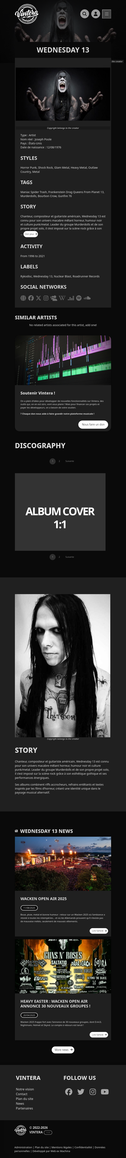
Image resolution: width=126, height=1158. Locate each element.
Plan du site (24, 1099)
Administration (23, 1147)
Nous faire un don (93, 424)
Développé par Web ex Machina (51, 1151)
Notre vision (25, 1089)
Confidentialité (83, 1147)
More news (64, 1050)
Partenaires (24, 1108)
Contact (21, 1094)
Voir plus (31, 233)
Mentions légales (61, 1147)
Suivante (69, 461)
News (20, 1103)
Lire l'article (99, 930)
